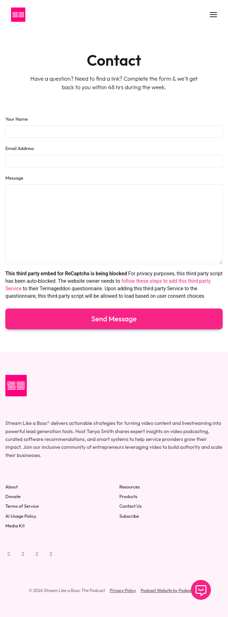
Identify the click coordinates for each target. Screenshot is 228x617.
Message (14, 178)
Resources (130, 487)
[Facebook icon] (22, 554)
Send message (114, 318)
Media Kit (15, 525)
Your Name (16, 119)
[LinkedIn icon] (37, 554)
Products (128, 496)
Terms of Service (22, 506)
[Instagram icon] (51, 554)
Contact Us (131, 506)
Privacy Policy (123, 590)
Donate (13, 496)
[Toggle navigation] (213, 15)
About (11, 487)
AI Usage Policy (20, 516)
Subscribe (129, 516)
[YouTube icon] (8, 554)
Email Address (19, 148)
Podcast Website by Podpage (168, 590)
